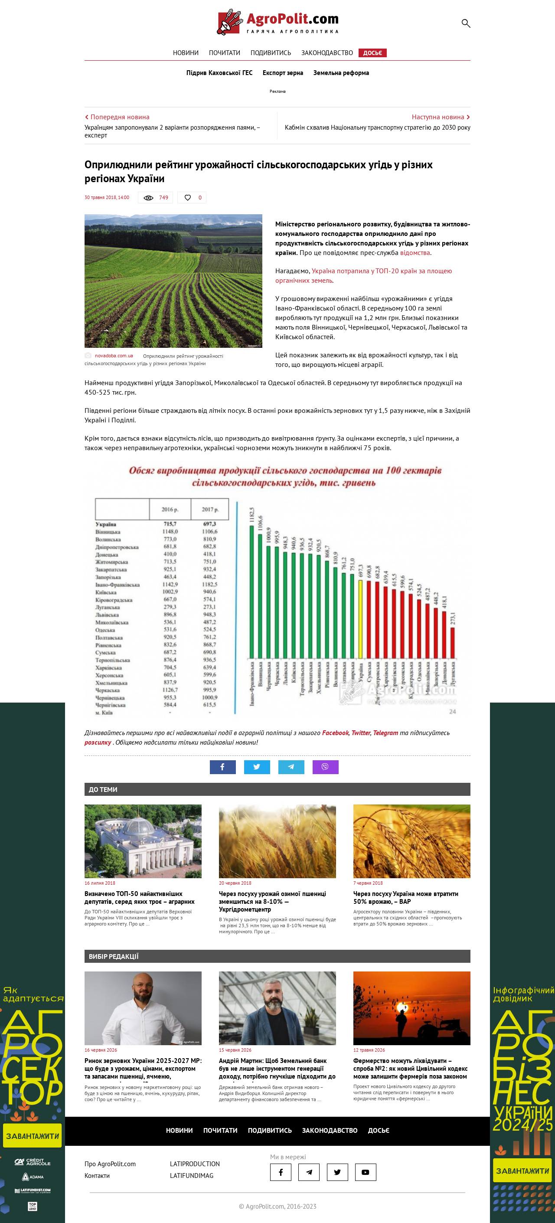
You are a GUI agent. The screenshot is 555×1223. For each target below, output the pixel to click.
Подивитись (271, 53)
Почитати (224, 53)
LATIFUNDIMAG (191, 1175)
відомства (415, 252)
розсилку (99, 742)
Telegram (385, 732)
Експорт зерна (283, 73)
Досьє (372, 53)
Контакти (97, 1175)
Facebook (335, 732)
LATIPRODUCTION (195, 1164)
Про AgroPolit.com (110, 1164)
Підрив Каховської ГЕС (219, 73)
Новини (186, 53)
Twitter (360, 732)
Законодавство (327, 53)
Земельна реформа (341, 73)
